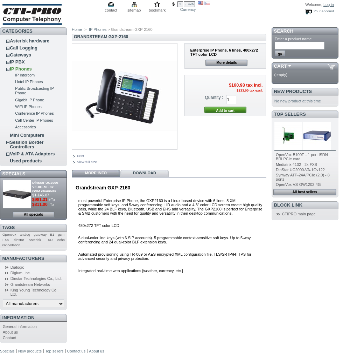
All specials (33, 214)
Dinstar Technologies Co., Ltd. (36, 278)
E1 (52, 234)
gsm (61, 234)
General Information (20, 326)
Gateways (20, 55)
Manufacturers (23, 258)
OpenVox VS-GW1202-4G (298, 184)
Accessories (25, 127)
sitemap (134, 10)
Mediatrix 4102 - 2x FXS (296, 164)
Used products (26, 160)
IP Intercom (25, 75)
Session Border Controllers (26, 144)
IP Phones (21, 69)
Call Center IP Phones (34, 120)
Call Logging (23, 48)
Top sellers (290, 114)
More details (226, 63)
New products (293, 91)
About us (10, 332)
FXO (49, 240)
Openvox (9, 234)
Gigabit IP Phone (29, 100)
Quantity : (214, 97)
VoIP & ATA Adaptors (32, 153)
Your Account (324, 11)
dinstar (19, 240)
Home (77, 29)
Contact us (76, 351)
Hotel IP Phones (29, 82)
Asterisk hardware (29, 40)
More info (96, 173)
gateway (40, 234)
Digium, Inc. (20, 273)
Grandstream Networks (30, 284)
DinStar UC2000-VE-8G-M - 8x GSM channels (45, 187)
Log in (328, 4)
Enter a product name (293, 39)
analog (25, 234)
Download (144, 173)
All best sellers (304, 192)
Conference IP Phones (34, 113)
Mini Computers (27, 135)
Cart (280, 66)
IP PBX (17, 62)
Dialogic (17, 267)
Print (80, 156)
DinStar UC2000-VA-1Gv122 (300, 170)
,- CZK (189, 4)
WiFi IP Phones (28, 107)
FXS (5, 240)
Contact (9, 338)
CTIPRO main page (299, 214)
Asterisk (35, 240)
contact (111, 10)
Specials (14, 173)
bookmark (157, 10)
